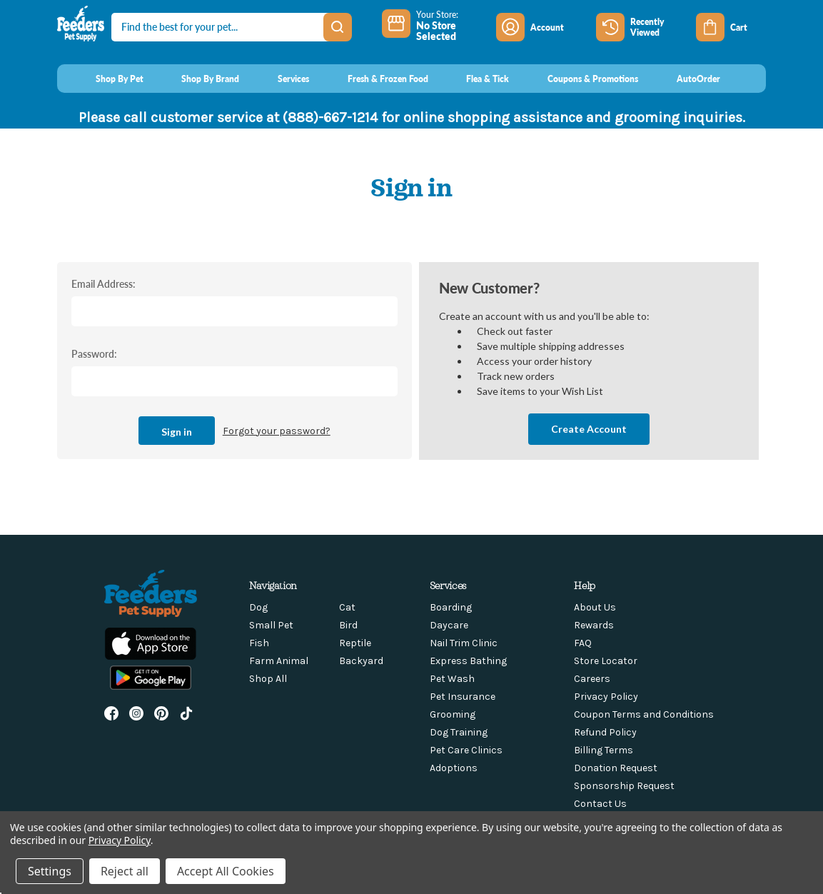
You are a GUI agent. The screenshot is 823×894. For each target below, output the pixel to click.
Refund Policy (605, 732)
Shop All (268, 679)
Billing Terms (603, 750)
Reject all (124, 871)
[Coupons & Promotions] (579, 78)
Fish (259, 643)
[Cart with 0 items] (731, 27)
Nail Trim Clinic (464, 643)
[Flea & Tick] (475, 78)
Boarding (451, 607)
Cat (347, 607)
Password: (94, 353)
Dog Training (459, 732)
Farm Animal (278, 661)
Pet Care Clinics (466, 750)
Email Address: (103, 283)
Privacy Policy (606, 696)
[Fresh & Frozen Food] (374, 78)
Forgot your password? (276, 431)
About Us (595, 607)
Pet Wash (452, 679)
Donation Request (615, 768)
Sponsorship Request (624, 786)
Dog (258, 607)
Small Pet (271, 625)
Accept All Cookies (225, 871)
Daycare (449, 625)
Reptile (355, 643)
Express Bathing (468, 661)
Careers (592, 679)
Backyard (361, 661)
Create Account (589, 429)
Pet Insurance (462, 696)
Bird (348, 625)
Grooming (452, 714)
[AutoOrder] (685, 78)
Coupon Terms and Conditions (644, 714)
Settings (49, 871)
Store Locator (605, 661)
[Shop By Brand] (197, 78)
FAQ (583, 643)
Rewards (594, 625)
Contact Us (600, 804)
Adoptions (454, 768)
